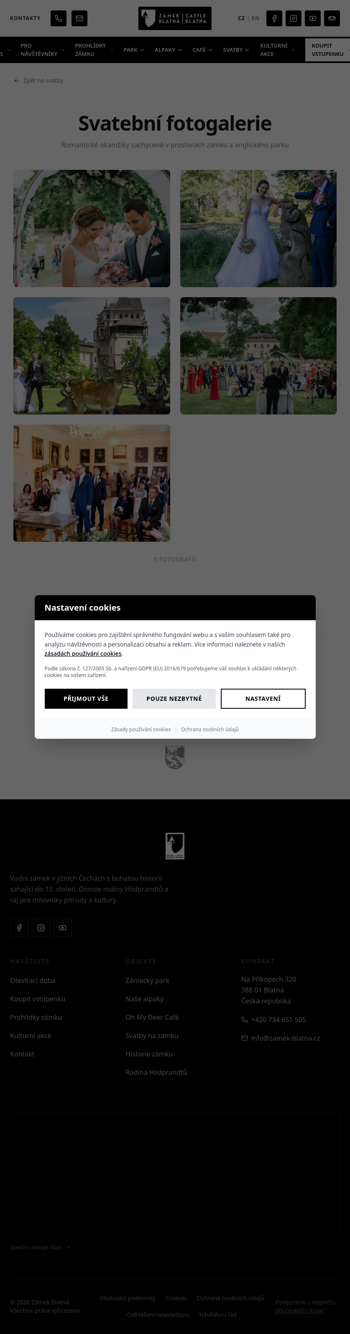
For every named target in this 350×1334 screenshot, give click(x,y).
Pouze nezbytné (174, 698)
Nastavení (263, 698)
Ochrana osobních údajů (210, 729)
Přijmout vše (86, 698)
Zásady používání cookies (141, 729)
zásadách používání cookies (83, 653)
